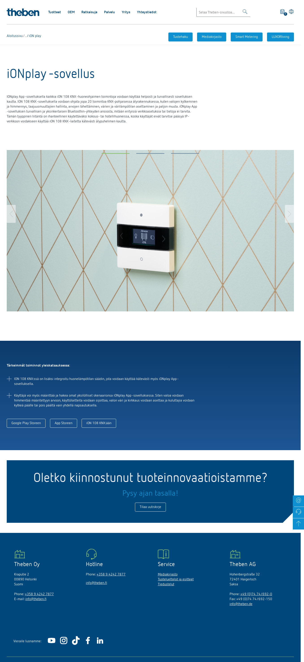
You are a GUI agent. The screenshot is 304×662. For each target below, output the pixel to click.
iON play (34, 36)
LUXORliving (280, 37)
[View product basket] (282, 12)
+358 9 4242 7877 (39, 594)
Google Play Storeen (26, 423)
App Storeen (63, 423)
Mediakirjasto (211, 37)
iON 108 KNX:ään (98, 423)
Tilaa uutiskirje (150, 507)
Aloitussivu (15, 36)
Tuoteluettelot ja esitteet (176, 579)
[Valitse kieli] (290, 12)
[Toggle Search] (245, 12)
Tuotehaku (180, 37)
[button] (116, 154)
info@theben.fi (35, 599)
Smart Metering (246, 37)
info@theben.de (241, 604)
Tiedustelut (166, 584)
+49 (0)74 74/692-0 (256, 594)
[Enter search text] (223, 12)
